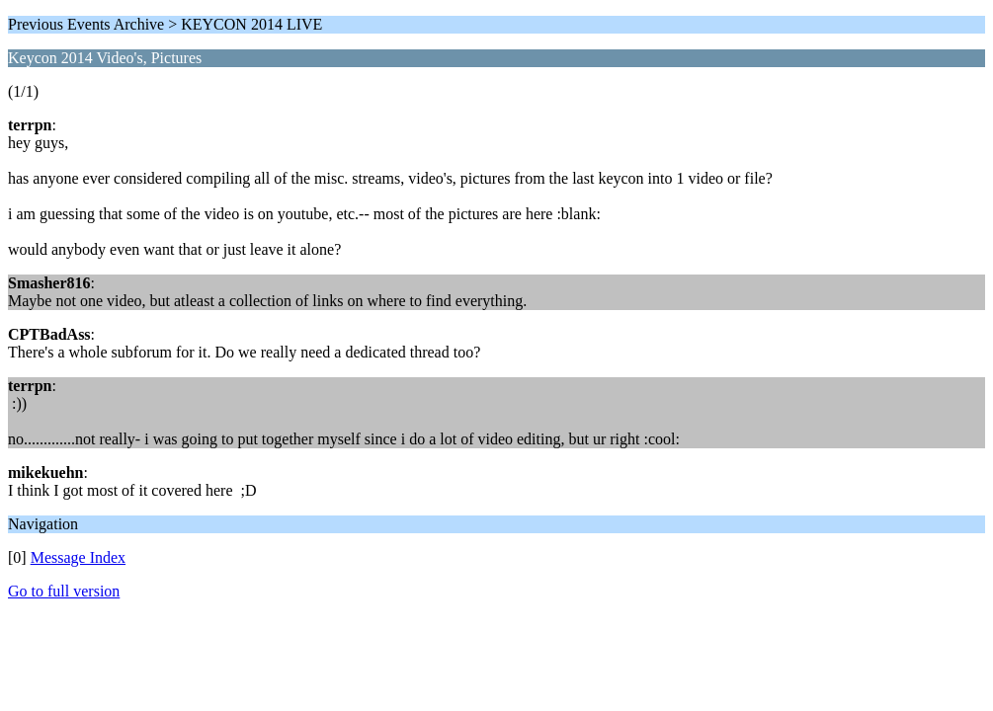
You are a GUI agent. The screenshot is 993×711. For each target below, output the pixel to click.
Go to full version (64, 591)
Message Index (78, 557)
